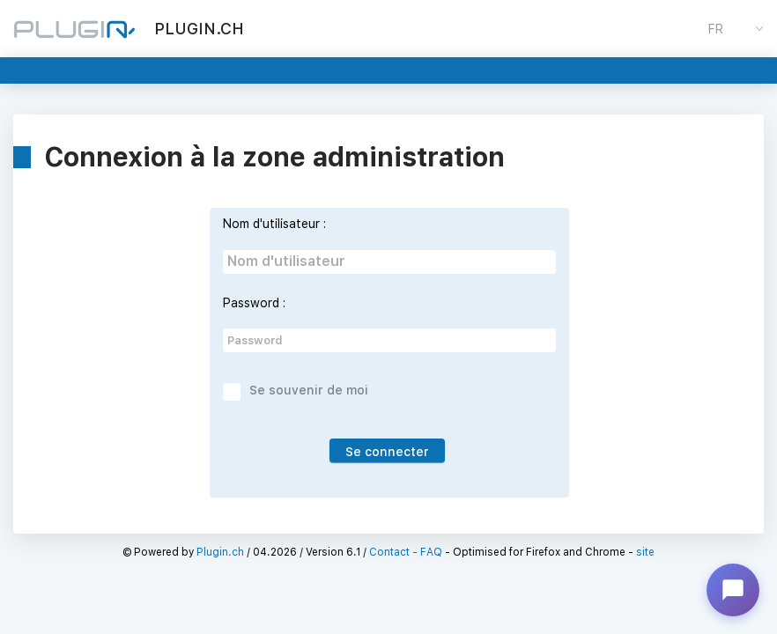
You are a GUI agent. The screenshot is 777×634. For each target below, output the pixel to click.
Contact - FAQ (405, 552)
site (645, 552)
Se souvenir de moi (308, 390)
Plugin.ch (220, 552)
